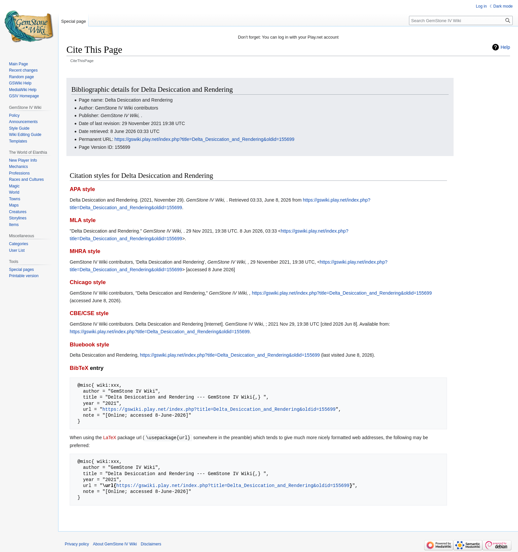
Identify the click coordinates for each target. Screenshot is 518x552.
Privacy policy (77, 543)
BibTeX (79, 368)
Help (505, 47)
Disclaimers (151, 543)
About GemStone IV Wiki (115, 543)
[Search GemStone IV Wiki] (461, 20)
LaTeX (109, 437)
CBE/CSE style (89, 313)
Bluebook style (89, 344)
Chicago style (88, 282)
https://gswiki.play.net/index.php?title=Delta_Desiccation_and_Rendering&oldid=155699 (205, 139)
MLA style (83, 220)
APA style (82, 189)
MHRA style (85, 251)
